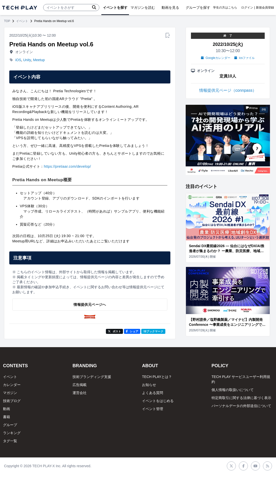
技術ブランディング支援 (92, 377)
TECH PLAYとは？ (157, 377)
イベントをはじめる (158, 401)
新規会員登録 (265, 7)
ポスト (114, 331)
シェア (132, 331)
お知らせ (149, 385)
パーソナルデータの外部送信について (241, 406)
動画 (6, 409)
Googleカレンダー (215, 58)
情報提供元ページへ (90, 305)
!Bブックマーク (153, 331)
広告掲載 (80, 385)
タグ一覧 (10, 441)
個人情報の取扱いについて (233, 390)
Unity (27, 60)
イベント (22, 21)
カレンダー (12, 385)
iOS (18, 60)
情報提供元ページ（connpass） (228, 90)
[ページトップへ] (19, 8)
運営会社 (80, 393)
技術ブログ (12, 401)
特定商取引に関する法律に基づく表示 (241, 398)
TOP (7, 21)
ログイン (247, 7)
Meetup (39, 60)
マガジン (10, 393)
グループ (10, 425)
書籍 (6, 417)
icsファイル (244, 58)
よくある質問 (152, 393)
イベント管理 (152, 409)
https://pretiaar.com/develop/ (67, 166)
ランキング (12, 433)
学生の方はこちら (225, 7)
